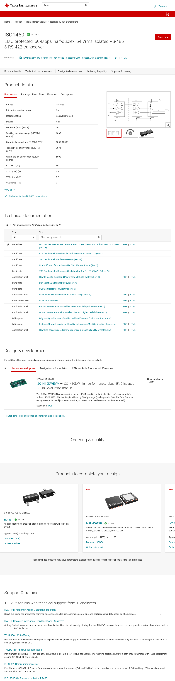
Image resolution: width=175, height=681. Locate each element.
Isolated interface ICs (36, 22)
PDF (116, 58)
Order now (163, 37)
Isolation (18, 22)
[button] (7, 14)
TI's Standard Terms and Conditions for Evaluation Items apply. (34, 416)
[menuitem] (158, 14)
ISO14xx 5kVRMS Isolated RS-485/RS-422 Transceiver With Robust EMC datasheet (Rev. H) (67, 58)
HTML (124, 58)
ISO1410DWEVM (47, 383)
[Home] (20, 5)
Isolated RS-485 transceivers (64, 22)
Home (7, 22)
